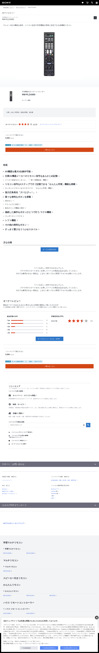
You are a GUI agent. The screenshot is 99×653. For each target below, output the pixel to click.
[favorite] (82, 2)
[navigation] (95, 17)
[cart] (87, 2)
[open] (92, 2)
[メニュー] (96, 2)
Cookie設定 (27, 648)
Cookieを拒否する (49, 648)
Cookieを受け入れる (70, 648)
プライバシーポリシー (32, 643)
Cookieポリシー (25, 641)
